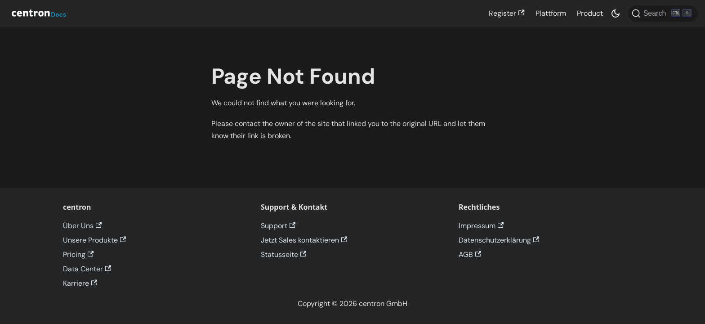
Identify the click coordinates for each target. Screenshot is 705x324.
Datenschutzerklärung (499, 240)
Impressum (481, 225)
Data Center (87, 269)
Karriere (80, 283)
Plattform (550, 13)
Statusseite (283, 254)
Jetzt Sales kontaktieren (304, 240)
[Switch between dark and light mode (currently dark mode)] (615, 13)
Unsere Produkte (94, 240)
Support (278, 225)
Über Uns (82, 225)
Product (590, 13)
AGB (470, 254)
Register (506, 13)
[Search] (663, 13)
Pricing (78, 254)
